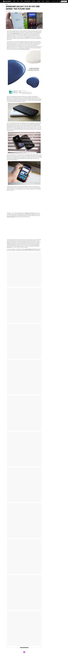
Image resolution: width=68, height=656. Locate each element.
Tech (18, 1)
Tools (43, 1)
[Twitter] (56, 1)
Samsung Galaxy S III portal (30, 249)
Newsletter (64, 1)
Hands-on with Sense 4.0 (30, 213)
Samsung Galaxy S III (17, 33)
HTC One (37, 32)
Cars (22, 1)
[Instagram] (54, 1)
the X (22, 41)
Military (33, 1)
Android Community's (11, 216)
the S (26, 41)
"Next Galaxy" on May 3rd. (25, 49)
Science (38, 1)
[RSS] (59, 1)
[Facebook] (52, 1)
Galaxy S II (28, 37)
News (14, 1)
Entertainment (27, 1)
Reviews (47, 1)
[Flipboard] (58, 1)
